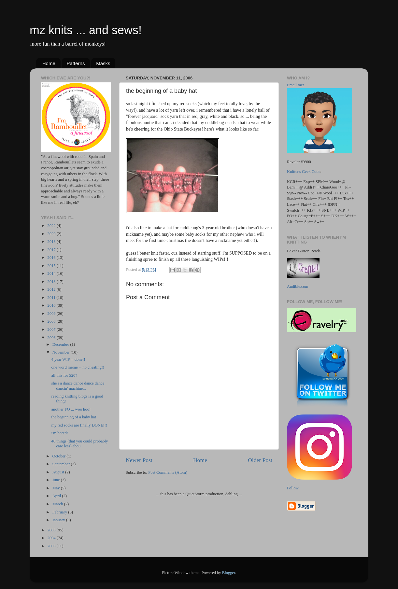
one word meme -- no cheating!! (77, 367)
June (56, 480)
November (61, 352)
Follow (293, 488)
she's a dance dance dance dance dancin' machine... (77, 385)
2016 (51, 257)
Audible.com (297, 286)
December (61, 344)
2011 (51, 297)
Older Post (260, 460)
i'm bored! (59, 433)
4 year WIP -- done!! (68, 359)
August (58, 472)
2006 (51, 337)
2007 (51, 329)
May (56, 488)
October (59, 456)
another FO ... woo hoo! (71, 409)
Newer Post (139, 460)
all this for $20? (64, 375)
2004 (51, 538)
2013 (51, 281)
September (61, 464)
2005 (51, 530)
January (59, 520)
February (60, 512)
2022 (51, 225)
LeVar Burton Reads (303, 251)
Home (48, 63)
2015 (51, 265)
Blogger (228, 572)
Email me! (295, 85)
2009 (51, 313)
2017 (51, 249)
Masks (103, 63)
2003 (51, 546)
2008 (51, 321)
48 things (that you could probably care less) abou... (79, 443)
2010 (51, 305)
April (57, 496)
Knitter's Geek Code (303, 171)
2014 (51, 273)
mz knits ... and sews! (86, 30)
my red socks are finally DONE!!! (79, 425)
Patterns (76, 63)
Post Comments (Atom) (167, 472)
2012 (51, 289)
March (58, 504)
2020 (51, 233)
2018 (51, 241)
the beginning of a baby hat (73, 417)
